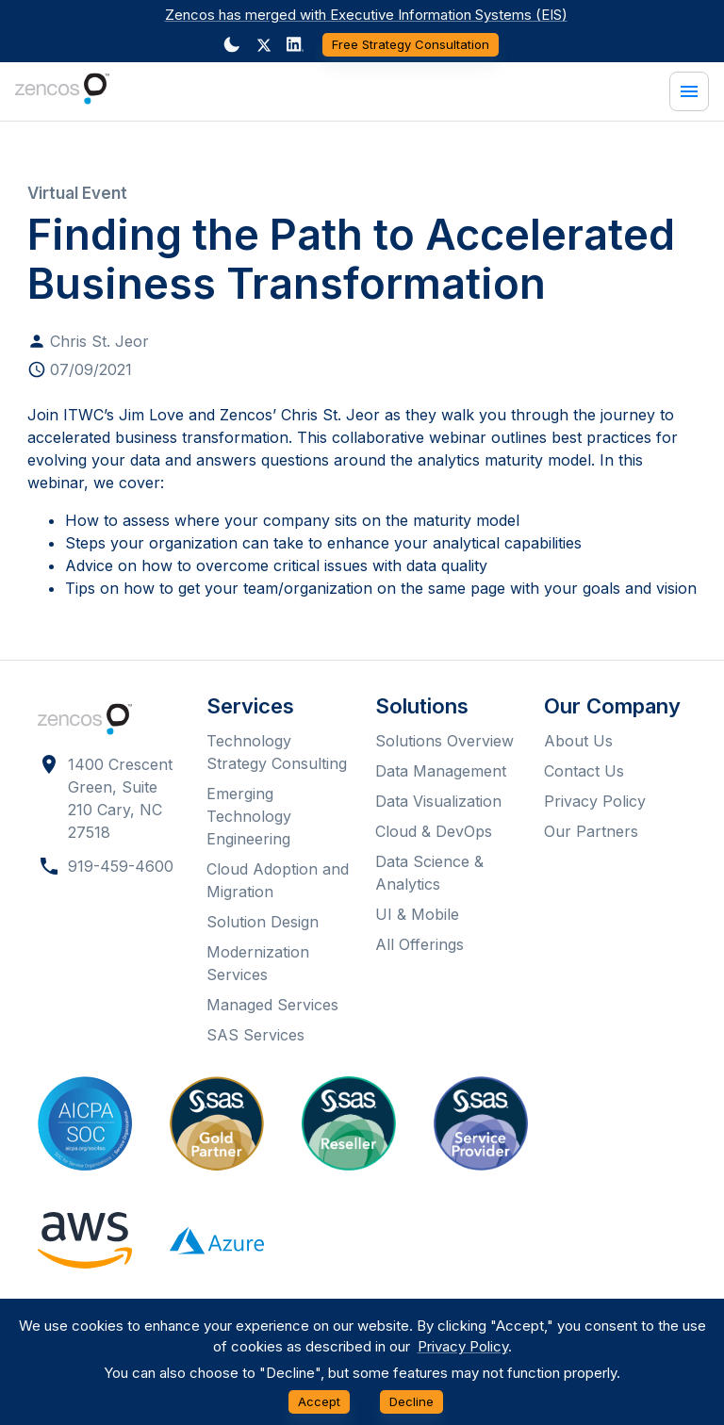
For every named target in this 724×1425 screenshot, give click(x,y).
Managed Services (272, 1004)
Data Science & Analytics (429, 872)
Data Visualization (438, 801)
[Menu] (689, 91)
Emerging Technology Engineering (248, 816)
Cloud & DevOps (433, 831)
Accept (319, 1402)
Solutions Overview (444, 740)
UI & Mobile (417, 914)
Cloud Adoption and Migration (277, 880)
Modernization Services (257, 963)
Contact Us (584, 771)
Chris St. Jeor (99, 341)
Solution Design (262, 921)
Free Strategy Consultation (410, 45)
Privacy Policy (595, 801)
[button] (264, 45)
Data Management (440, 771)
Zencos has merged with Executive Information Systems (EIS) (366, 15)
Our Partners (591, 831)
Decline (411, 1402)
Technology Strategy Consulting (276, 752)
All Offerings (419, 944)
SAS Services (255, 1034)
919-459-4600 (120, 866)
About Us (578, 740)
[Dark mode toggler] (232, 44)
